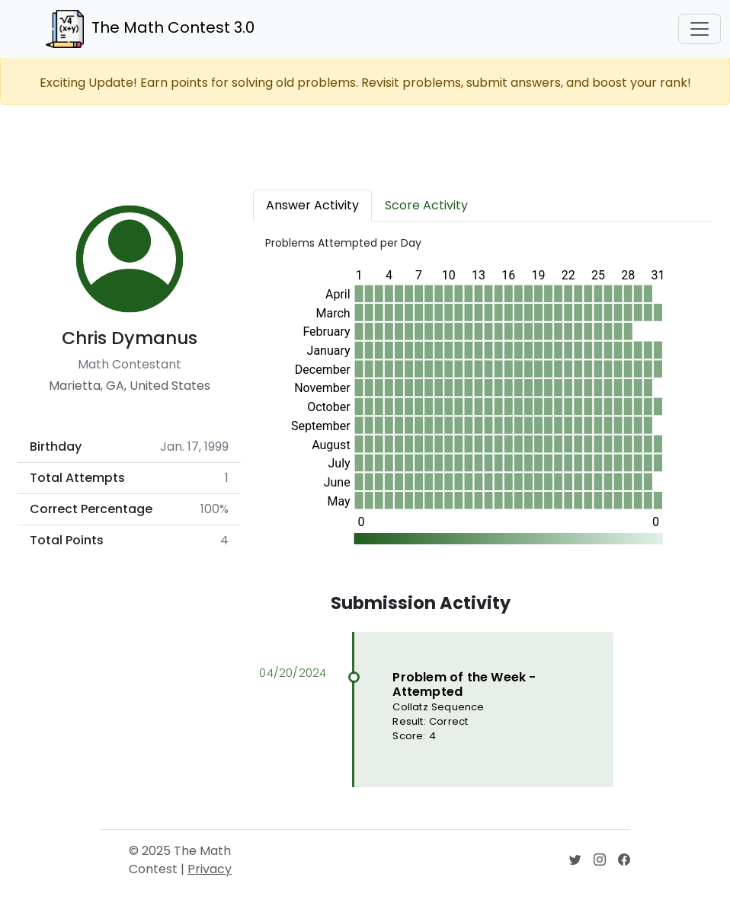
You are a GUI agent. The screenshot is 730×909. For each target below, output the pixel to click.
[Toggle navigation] (699, 29)
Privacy (209, 869)
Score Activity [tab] (426, 205)
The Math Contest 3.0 (150, 29)
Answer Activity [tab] (312, 205)
